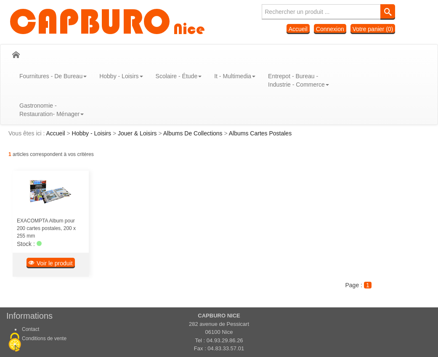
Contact (30, 329)
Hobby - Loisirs (92, 133)
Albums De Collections (193, 133)
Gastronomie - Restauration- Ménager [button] (51, 109)
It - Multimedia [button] (234, 76)
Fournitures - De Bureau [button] (53, 76)
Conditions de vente (44, 338)
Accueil (298, 29)
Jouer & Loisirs (138, 133)
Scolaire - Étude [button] (179, 76)
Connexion (330, 29)
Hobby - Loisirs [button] (121, 76)
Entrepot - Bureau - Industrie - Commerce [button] (298, 80)
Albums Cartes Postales (260, 133)
